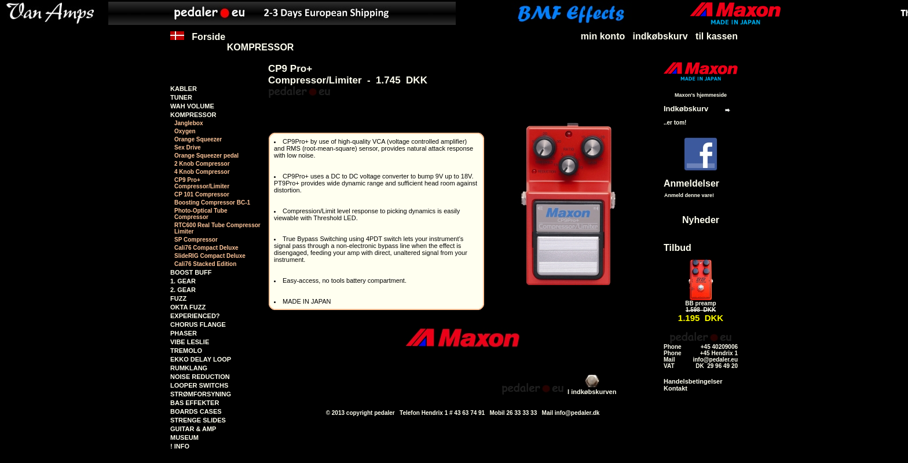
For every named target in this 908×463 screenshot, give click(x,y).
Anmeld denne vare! (689, 195)
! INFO (179, 446)
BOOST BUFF (191, 272)
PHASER (183, 333)
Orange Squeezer (198, 139)
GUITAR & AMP (193, 428)
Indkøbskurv (686, 108)
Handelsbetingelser (693, 381)
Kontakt (675, 388)
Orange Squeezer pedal (206, 155)
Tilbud (677, 248)
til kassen (716, 36)
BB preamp (700, 303)
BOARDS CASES (196, 411)
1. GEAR (183, 281)
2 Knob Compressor (202, 164)
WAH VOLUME (192, 106)
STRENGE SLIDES (198, 420)
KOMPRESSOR (260, 47)
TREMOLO (186, 350)
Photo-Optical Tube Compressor (200, 213)
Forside (197, 42)
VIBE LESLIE (189, 341)
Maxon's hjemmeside (701, 95)
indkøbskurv (660, 36)
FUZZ (178, 298)
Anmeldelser (691, 183)
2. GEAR (183, 289)
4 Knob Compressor (202, 172)
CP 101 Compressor (201, 194)
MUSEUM (184, 437)
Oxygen (185, 131)
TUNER (181, 97)
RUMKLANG (188, 367)
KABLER (183, 88)
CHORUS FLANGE (198, 324)
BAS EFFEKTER (194, 402)
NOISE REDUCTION (200, 376)
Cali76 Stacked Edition (205, 264)
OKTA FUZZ (188, 307)
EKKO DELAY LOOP (200, 359)
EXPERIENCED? (195, 315)
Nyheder (700, 220)
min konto (603, 36)
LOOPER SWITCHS (199, 385)
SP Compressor (196, 239)
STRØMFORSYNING (200, 394)
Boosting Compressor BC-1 (212, 202)
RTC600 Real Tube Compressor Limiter (217, 228)
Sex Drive (187, 147)
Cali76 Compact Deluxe (206, 248)
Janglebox (188, 123)
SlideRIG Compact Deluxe (210, 256)
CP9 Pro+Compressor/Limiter (201, 183)
